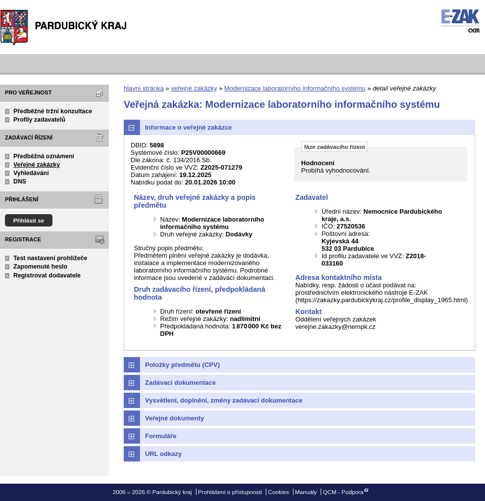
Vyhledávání (31, 173)
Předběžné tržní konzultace (52, 111)
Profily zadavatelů (39, 119)
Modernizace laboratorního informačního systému (294, 88)
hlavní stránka (144, 88)
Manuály (306, 492)
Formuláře (161, 436)
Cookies (278, 492)
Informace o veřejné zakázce (188, 127)
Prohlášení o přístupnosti (230, 492)
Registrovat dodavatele (47, 275)
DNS (19, 181)
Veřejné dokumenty (174, 418)
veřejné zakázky (194, 88)
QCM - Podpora (343, 492)
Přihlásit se (29, 220)
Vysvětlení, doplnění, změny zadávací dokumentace (223, 400)
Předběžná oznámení (43, 156)
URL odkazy (163, 453)
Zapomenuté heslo (40, 266)
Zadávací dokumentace (180, 382)
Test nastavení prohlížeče (50, 258)
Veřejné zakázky (36, 164)
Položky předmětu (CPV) (182, 364)
